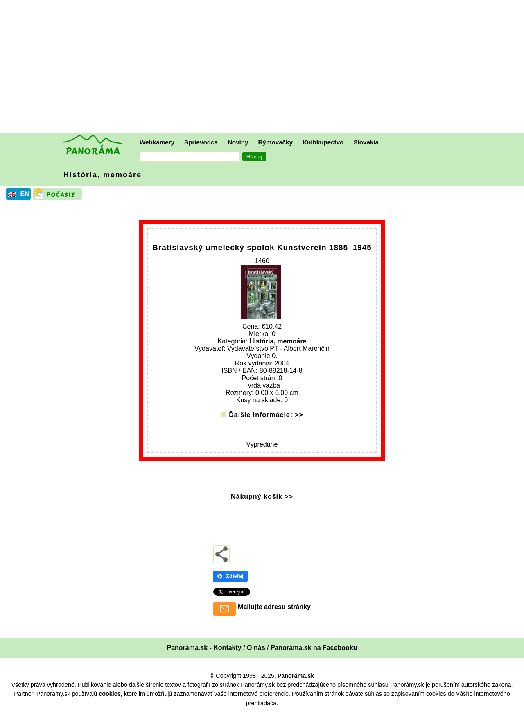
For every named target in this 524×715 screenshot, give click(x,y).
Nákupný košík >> (262, 497)
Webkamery (157, 142)
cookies (110, 694)
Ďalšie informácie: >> (266, 415)
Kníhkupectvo (323, 142)
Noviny (238, 142)
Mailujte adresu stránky (274, 607)
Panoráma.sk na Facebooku (314, 648)
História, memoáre (102, 175)
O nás (256, 648)
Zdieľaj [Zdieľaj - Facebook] (230, 577)
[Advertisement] (264, 67)
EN (24, 193)
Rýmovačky (275, 142)
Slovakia (366, 142)
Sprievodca (201, 142)
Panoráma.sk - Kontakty (204, 648)
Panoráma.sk (296, 676)
